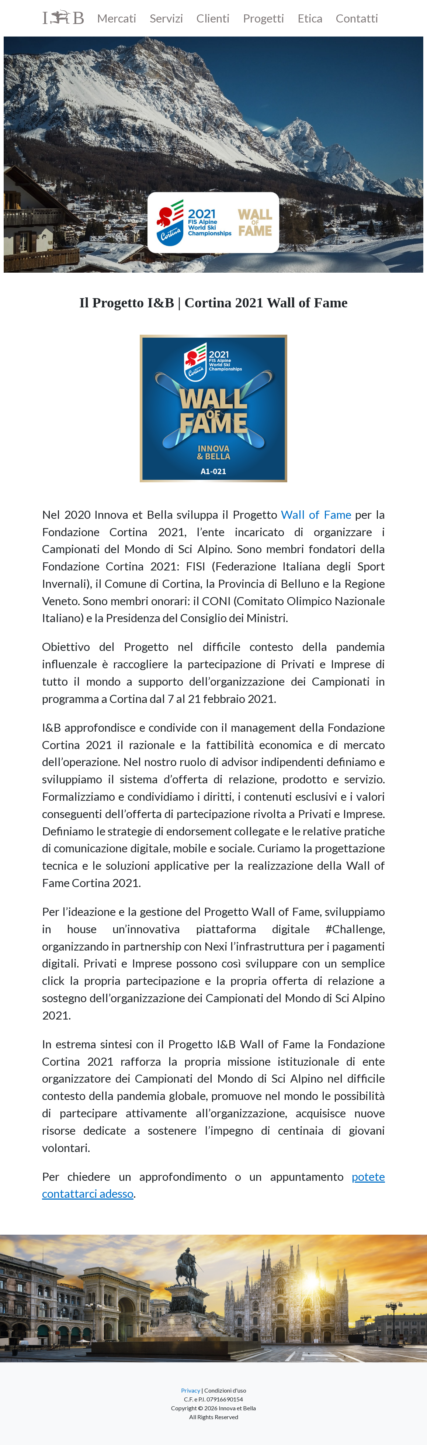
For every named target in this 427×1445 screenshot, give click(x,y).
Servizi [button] (166, 18)
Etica (310, 18)
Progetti (263, 18)
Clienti (213, 18)
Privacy (190, 1390)
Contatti (357, 18)
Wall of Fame (316, 514)
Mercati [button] (116, 18)
